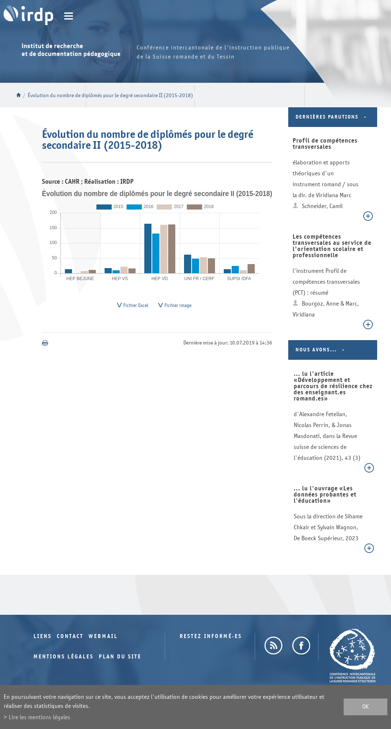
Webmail (103, 636)
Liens (43, 636)
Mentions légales (64, 657)
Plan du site (120, 657)
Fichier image (177, 306)
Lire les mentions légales (39, 717)
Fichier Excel (135, 306)
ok (365, 707)
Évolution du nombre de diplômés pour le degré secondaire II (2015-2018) (110, 95)
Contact (70, 636)
